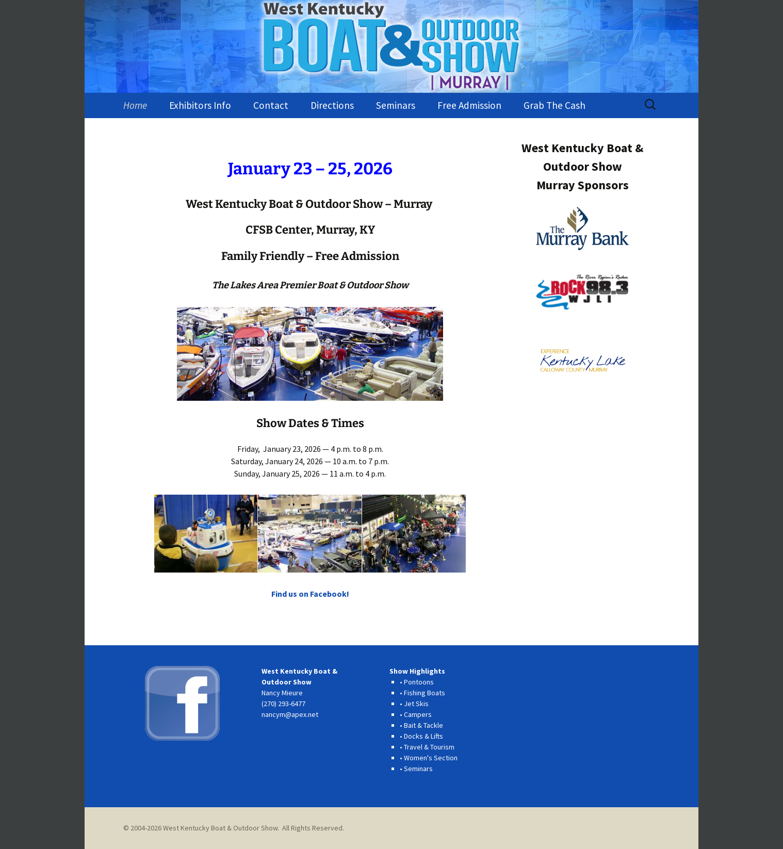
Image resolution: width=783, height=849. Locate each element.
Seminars (395, 105)
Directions (332, 105)
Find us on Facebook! (310, 594)
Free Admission (469, 105)
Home (135, 105)
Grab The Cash (554, 105)
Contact (270, 105)
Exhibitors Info (200, 105)
